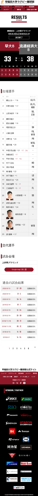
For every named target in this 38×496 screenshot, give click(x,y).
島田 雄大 (10, 207)
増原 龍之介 (11, 127)
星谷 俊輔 (10, 123)
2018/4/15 (6, 332)
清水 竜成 (10, 167)
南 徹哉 (9, 171)
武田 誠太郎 (11, 203)
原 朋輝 (9, 234)
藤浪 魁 (9, 145)
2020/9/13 (6, 288)
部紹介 (16, 377)
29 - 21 (19, 321)
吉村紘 (18, 225)
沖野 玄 (9, 139)
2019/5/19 (6, 305)
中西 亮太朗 (11, 150)
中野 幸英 (10, 106)
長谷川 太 (10, 180)
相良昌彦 (19, 214)
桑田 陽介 (10, 119)
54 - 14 (19, 299)
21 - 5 (19, 293)
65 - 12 (19, 326)
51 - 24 (19, 310)
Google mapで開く (19, 269)
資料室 (19, 9)
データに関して (24, 377)
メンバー (6, 9)
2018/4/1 (6, 337)
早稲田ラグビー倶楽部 (19, 380)
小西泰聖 (19, 195)
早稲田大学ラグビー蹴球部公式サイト (20, 370)
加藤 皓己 (10, 155)
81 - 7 (19, 304)
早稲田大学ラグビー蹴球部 (19, 2)
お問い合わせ (31, 9)
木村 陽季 (10, 184)
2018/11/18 (6, 321)
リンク (33, 377)
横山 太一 (10, 100)
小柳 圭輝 (10, 133)
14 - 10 (19, 331)
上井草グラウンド (23, 31)
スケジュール (19, 7)
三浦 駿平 (10, 188)
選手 (7, 96)
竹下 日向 (10, 163)
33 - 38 (19, 315)
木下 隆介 (10, 176)
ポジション (33, 96)
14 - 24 (19, 337)
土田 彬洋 (10, 113)
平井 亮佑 (10, 159)
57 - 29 (19, 288)
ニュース (6, 7)
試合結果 (31, 7)
